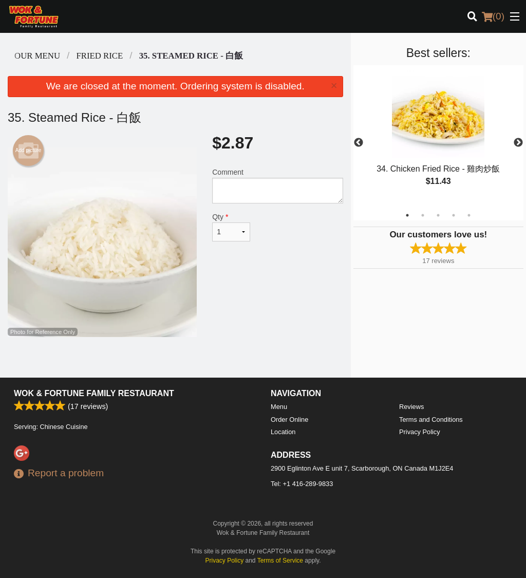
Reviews (411, 407)
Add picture (28, 150)
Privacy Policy (419, 432)
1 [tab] (407, 215)
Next (518, 143)
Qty (231, 227)
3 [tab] (438, 215)
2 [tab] (423, 215)
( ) (493, 16)
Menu (279, 407)
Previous (358, 143)
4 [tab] (453, 215)
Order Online (289, 419)
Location (283, 432)
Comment (277, 185)
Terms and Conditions (431, 419)
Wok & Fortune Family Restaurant (94, 393)
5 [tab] (469, 215)
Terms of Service (280, 560)
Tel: (302, 484)
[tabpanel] (438, 137)
